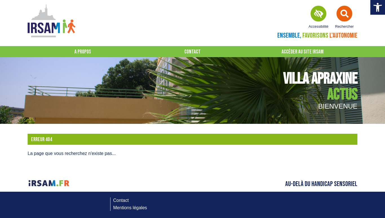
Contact (192, 52)
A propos (82, 52)
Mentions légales (130, 207)
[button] (377, 7)
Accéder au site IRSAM (303, 52)
